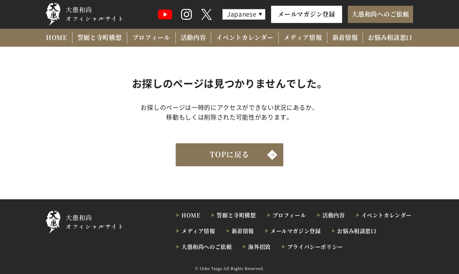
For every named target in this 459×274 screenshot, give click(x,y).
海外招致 (259, 246)
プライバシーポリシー (315, 246)
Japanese (241, 13)
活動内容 (193, 37)
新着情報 (345, 37)
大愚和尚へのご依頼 (380, 13)
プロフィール (151, 37)
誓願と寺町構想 (99, 37)
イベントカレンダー (244, 37)
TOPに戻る (229, 154)
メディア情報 (303, 37)
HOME (56, 37)
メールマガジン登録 (306, 13)
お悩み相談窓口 (390, 37)
